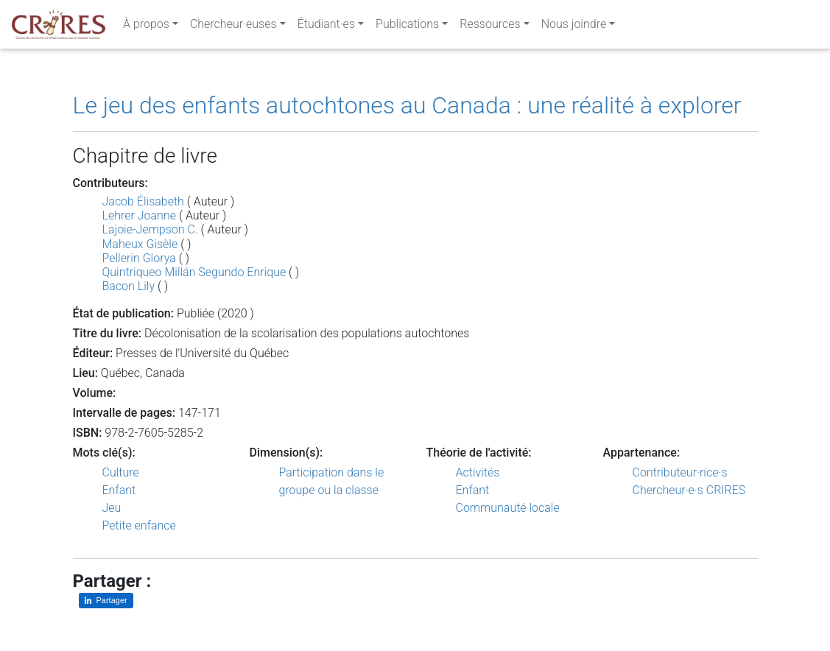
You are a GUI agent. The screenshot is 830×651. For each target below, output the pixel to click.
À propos (146, 27)
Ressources (490, 27)
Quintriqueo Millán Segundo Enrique (194, 272)
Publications (407, 27)
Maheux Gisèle (140, 244)
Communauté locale (508, 508)
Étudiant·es (326, 27)
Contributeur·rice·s (680, 472)
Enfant (119, 490)
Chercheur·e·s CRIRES (689, 490)
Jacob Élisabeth (143, 201)
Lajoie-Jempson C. (150, 229)
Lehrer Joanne (139, 215)
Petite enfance (139, 525)
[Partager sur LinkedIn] (106, 600)
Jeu (112, 508)
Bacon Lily (128, 286)
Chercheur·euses (233, 27)
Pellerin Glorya (139, 258)
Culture (120, 472)
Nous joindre (574, 27)
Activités (478, 472)
